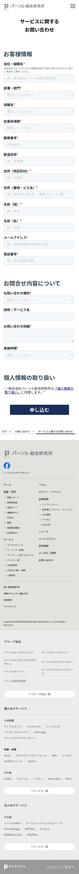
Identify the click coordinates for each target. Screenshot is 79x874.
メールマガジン (47, 538)
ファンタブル (53, 726)
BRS (54, 755)
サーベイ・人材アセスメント (20, 554)
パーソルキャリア (14, 671)
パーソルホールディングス (18, 652)
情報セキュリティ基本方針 (16, 593)
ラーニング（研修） (16, 549)
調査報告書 (12, 502)
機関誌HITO (12, 512)
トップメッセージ (50, 504)
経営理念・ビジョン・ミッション (57, 509)
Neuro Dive (54, 778)
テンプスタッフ (12, 726)
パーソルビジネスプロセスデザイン (20, 661)
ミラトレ (38, 778)
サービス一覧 (13, 560)
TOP (4, 431)
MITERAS (30, 828)
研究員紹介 (12, 532)
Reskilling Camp (13, 834)
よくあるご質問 (47, 552)
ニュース (43, 531)
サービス (8, 539)
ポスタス (45, 828)
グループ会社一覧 (40, 694)
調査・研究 (10, 491)
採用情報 (43, 545)
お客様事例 (12, 565)
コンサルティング (15, 544)
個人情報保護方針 (12, 586)
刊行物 (10, 517)
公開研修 (11, 575)
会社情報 (46, 514)
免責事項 (8, 599)
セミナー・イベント (50, 491)
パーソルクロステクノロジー (57, 662)
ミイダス (67, 755)
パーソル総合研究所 (15, 681)
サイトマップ (10, 606)
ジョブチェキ (33, 726)
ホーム (7, 484)
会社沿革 (46, 524)
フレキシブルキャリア (16, 732)
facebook (7, 465)
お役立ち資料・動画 (16, 570)
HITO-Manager (12, 828)
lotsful (7, 778)
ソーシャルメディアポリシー (17, 472)
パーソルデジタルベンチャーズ (57, 671)
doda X (32, 761)
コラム (42, 484)
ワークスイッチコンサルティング (44, 823)
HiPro (68, 778)
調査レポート (13, 497)
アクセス (46, 519)
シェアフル (22, 778)
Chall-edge (40, 732)
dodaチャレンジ (13, 761)
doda (7, 755)
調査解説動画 (13, 527)
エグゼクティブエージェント (31, 755)
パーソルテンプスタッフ (55, 652)
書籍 (9, 522)
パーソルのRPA (12, 823)
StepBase (32, 834)
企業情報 (43, 499)
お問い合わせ (22, 431)
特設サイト (12, 507)
